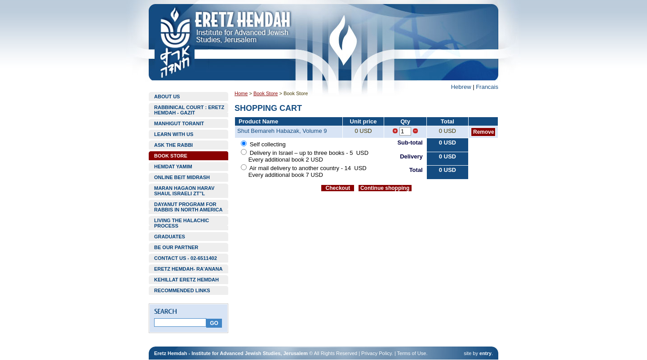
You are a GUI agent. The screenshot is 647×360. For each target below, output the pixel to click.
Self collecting (268, 144)
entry (485, 353)
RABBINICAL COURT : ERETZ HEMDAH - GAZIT (189, 110)
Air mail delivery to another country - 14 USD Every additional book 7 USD (303, 171)
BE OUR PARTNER (176, 247)
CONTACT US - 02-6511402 (185, 258)
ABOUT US (167, 96)
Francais (487, 86)
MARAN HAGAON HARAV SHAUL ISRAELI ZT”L (184, 190)
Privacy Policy (376, 353)
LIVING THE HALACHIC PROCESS (181, 223)
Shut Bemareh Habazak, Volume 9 (282, 130)
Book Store (265, 93)
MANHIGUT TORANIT (179, 123)
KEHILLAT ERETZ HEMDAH (186, 279)
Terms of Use (411, 353)
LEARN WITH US (173, 134)
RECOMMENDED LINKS (182, 290)
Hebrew (461, 86)
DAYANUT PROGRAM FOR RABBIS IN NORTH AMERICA (188, 207)
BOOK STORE (170, 155)
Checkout (338, 188)
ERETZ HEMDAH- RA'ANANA (188, 269)
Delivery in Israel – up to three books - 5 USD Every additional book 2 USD (303, 156)
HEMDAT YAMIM (173, 166)
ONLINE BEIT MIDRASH (182, 177)
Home (241, 93)
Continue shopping (384, 188)
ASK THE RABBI (173, 145)
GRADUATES (169, 236)
